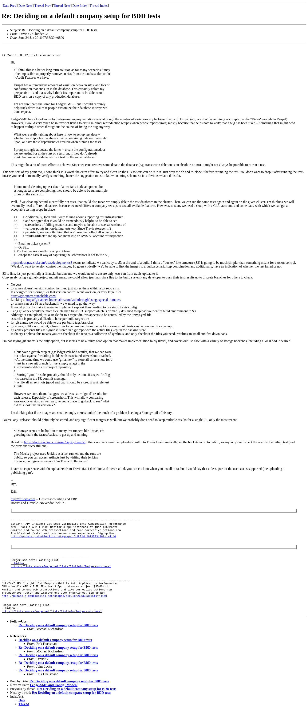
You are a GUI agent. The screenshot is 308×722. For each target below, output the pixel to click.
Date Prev (9, 5)
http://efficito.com (23, 499)
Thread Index (99, 5)
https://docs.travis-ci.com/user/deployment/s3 (41, 262)
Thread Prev (42, 5)
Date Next (25, 5)
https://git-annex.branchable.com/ (33, 296)
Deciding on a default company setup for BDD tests (55, 652)
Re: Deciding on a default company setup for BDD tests (58, 638)
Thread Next (61, 5)
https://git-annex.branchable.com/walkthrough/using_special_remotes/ (73, 299)
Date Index (79, 5)
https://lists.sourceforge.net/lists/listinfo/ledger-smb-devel (61, 572)
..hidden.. (19, 569)
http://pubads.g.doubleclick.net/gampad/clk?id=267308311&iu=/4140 (63, 540)
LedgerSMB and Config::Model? (54, 697)
